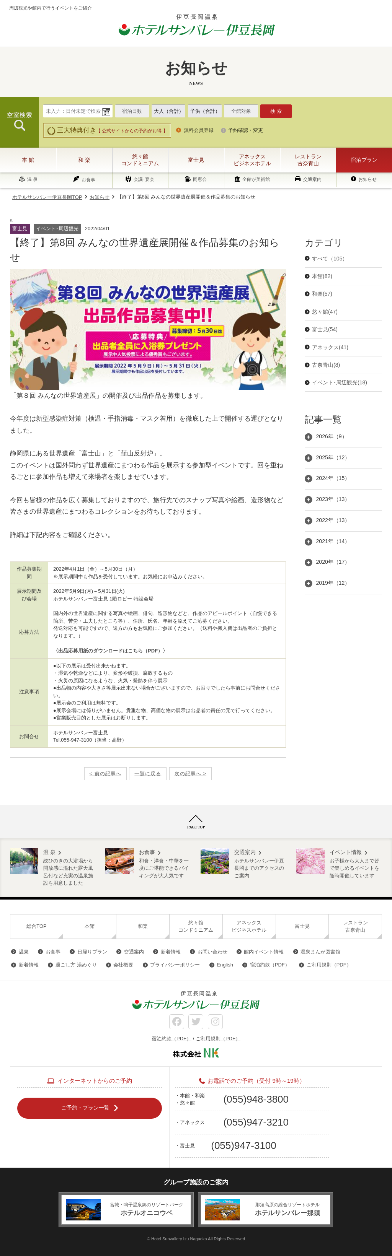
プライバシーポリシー (175, 965)
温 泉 (32, 179)
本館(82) (322, 276)
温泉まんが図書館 (320, 952)
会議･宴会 (144, 179)
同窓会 (200, 179)
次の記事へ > (190, 773)
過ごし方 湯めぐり (76, 965)
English (225, 965)
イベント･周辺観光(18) (339, 382)
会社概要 (123, 965)
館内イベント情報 (264, 952)
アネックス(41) (330, 347)
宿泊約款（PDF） (270, 965)
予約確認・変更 (245, 130)
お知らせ (367, 179)
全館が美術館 (256, 179)
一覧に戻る (147, 773)
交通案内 (312, 179)
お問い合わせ (212, 952)
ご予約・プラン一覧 (85, 1108)
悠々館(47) (325, 312)
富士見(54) (325, 329)
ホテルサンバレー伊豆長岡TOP (47, 197)
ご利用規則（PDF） (329, 965)
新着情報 (171, 952)
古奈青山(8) (326, 365)
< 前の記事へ (105, 773)
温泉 (24, 952)
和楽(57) (322, 294)
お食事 (88, 179)
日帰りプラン (92, 952)
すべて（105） (330, 258)
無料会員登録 (199, 130)
